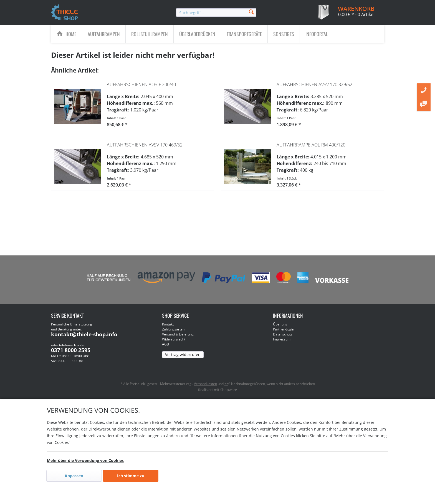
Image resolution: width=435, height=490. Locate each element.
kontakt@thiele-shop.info (84, 334)
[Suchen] (251, 11)
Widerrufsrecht (173, 339)
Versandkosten (205, 383)
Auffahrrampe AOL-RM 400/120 (311, 142)
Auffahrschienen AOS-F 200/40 (141, 82)
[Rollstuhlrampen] (149, 34)
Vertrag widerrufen (183, 354)
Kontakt (168, 324)
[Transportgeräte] (244, 34)
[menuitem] (216, 12)
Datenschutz (282, 334)
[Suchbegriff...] (216, 12)
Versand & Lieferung (178, 334)
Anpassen (74, 475)
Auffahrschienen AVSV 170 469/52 (145, 142)
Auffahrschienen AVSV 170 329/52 (314, 82)
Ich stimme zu (130, 475)
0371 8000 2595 (70, 350)
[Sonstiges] (284, 34)
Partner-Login (283, 329)
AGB (165, 344)
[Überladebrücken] (197, 34)
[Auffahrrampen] (103, 34)
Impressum (281, 339)
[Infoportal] (316, 34)
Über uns (280, 324)
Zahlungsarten (173, 329)
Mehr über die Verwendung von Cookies (85, 460)
